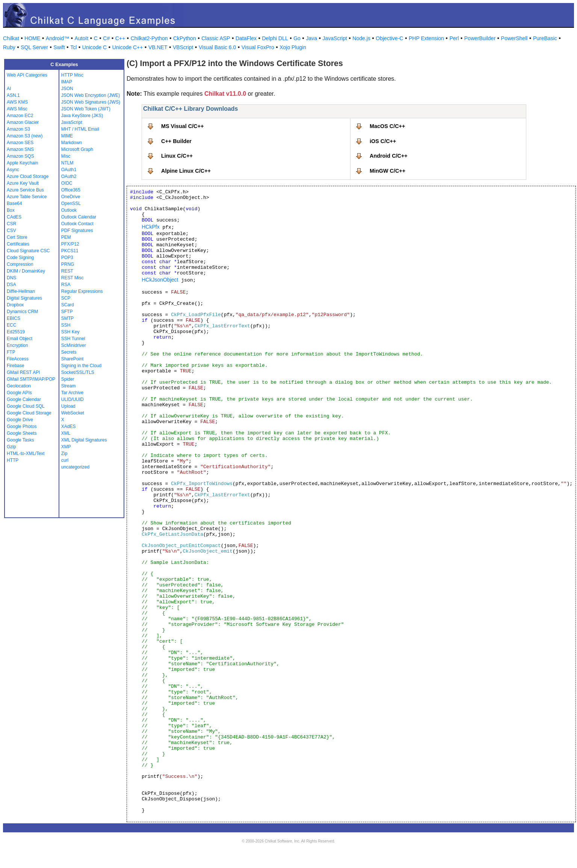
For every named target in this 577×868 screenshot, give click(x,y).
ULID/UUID (72, 399)
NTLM (67, 163)
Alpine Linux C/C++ (186, 171)
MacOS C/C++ (387, 126)
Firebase (15, 365)
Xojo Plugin (292, 47)
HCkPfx (150, 227)
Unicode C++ (127, 47)
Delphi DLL (275, 38)
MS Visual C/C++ (182, 126)
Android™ (57, 38)
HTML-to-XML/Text (26, 453)
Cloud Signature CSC (28, 250)
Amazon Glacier (23, 122)
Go (297, 38)
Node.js (361, 38)
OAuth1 (69, 169)
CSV (11, 230)
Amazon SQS (20, 156)
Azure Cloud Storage (27, 176)
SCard (67, 304)
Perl (454, 38)
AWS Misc (17, 109)
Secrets (69, 352)
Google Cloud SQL (26, 406)
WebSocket (72, 413)
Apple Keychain (22, 163)
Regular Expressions (82, 291)
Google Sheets (21, 433)
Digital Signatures (24, 298)
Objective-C (389, 38)
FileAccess (18, 359)
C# (106, 38)
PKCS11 (70, 250)
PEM (66, 237)
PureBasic (545, 38)
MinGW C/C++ (387, 171)
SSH (66, 325)
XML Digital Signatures (84, 440)
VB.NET (158, 47)
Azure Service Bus (25, 190)
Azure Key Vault (23, 183)
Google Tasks (20, 440)
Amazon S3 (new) (24, 136)
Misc (66, 156)
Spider (67, 379)
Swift (59, 47)
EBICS (13, 318)
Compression (20, 264)
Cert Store (17, 237)
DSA (11, 284)
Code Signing (20, 257)
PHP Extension (426, 38)
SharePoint (72, 359)
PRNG (67, 264)
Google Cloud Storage (29, 413)
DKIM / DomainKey (26, 271)
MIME (67, 136)
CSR (11, 223)
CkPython (184, 38)
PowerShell (514, 38)
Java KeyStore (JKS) (82, 115)
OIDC (67, 183)
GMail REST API (23, 372)
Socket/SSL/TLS (77, 372)
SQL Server (34, 47)
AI (9, 88)
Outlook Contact (77, 223)
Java (311, 38)
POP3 (67, 257)
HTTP (12, 460)
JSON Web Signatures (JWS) (90, 102)
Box (11, 210)
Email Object (19, 338)
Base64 (14, 203)
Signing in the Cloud (81, 365)
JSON (67, 88)
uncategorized (75, 467)
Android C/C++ (389, 156)
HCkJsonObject (160, 280)
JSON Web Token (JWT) (85, 109)
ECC (11, 325)
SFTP (67, 311)
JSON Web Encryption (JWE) (90, 95)
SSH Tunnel (73, 338)
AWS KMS (17, 102)
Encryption (17, 345)
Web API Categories (27, 75)
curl (64, 460)
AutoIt (82, 38)
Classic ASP (215, 38)
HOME (32, 38)
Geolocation (19, 386)
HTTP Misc (72, 75)
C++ (120, 38)
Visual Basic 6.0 (217, 47)
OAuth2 (69, 176)
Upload (68, 406)
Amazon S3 (18, 129)
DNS (11, 277)
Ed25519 (16, 332)
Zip (64, 453)
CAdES (14, 217)
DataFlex (246, 38)
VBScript (183, 47)
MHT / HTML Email (80, 129)
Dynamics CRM (22, 311)
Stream (68, 386)
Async (13, 169)
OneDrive (70, 196)
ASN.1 (13, 95)
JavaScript (335, 38)
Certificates (18, 244)
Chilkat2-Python (149, 38)
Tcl (73, 47)
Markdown (71, 142)
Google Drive (20, 419)
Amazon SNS (20, 149)
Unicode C (94, 47)
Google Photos (21, 426)
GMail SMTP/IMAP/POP (31, 379)
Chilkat (11, 38)
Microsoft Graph (77, 149)
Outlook (69, 210)
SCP (66, 298)
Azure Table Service (27, 196)
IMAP (66, 81)
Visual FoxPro (258, 47)
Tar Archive (72, 392)
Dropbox (15, 304)
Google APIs (19, 392)
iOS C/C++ (383, 141)
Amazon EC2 (20, 115)
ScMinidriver (73, 345)
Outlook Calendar (78, 217)
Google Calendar (24, 399)
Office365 (70, 190)
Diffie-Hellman (21, 291)
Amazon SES (20, 142)
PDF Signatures (77, 230)
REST (67, 271)
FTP (11, 352)
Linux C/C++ (177, 156)
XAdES (68, 426)
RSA (66, 284)
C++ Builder (176, 141)
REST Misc (72, 277)
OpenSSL (71, 203)
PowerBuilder (479, 38)
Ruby (9, 47)
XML (66, 433)
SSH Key (70, 332)
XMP (66, 446)
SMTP (67, 318)
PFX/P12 (70, 244)
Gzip (11, 446)
